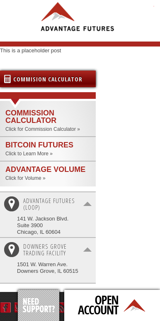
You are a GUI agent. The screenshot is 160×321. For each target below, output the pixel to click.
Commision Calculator (47, 79)
